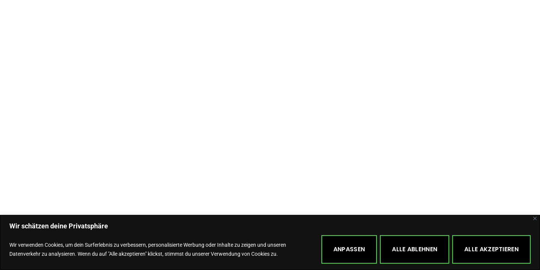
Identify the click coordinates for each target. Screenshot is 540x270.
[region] (270, 242)
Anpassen (349, 249)
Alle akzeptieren (491, 249)
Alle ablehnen (414, 249)
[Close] (535, 218)
